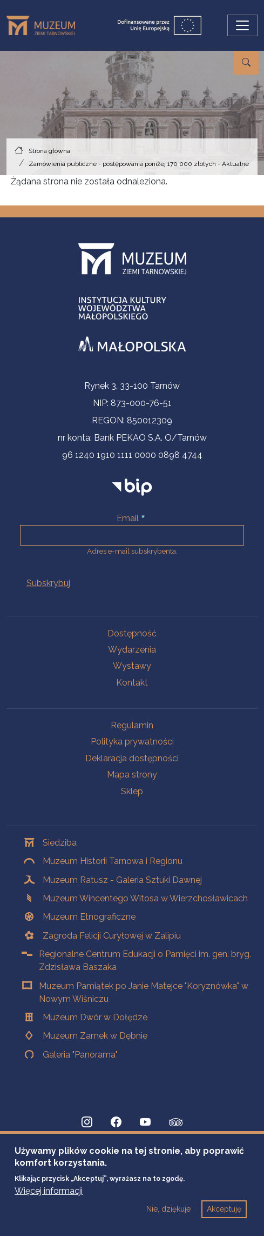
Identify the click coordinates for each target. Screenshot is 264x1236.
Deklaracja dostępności (132, 758)
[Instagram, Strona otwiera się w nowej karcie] (86, 1122)
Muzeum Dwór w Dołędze (95, 1017)
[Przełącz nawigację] (242, 25)
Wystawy (132, 666)
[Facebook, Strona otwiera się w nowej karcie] (116, 1122)
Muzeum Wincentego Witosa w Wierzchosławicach (145, 898)
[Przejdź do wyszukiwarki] (246, 63)
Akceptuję (224, 1217)
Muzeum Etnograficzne (89, 917)
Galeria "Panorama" (80, 1054)
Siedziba (60, 843)
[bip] (132, 487)
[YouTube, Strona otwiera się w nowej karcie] (145, 1122)
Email (128, 518)
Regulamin (132, 725)
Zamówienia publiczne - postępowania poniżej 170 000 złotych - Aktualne (139, 164)
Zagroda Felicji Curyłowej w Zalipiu (112, 936)
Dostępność (132, 633)
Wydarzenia (132, 649)
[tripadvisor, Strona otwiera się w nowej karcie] (176, 1123)
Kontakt (132, 682)
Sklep (132, 791)
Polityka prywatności (132, 741)
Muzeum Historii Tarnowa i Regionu (112, 861)
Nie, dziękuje (168, 1217)
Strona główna (49, 151)
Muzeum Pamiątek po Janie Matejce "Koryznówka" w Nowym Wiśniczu (143, 992)
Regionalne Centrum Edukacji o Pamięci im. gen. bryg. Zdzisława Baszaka (145, 960)
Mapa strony (132, 774)
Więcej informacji (49, 1199)
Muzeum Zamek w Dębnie (95, 1036)
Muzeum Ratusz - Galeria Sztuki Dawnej (122, 880)
